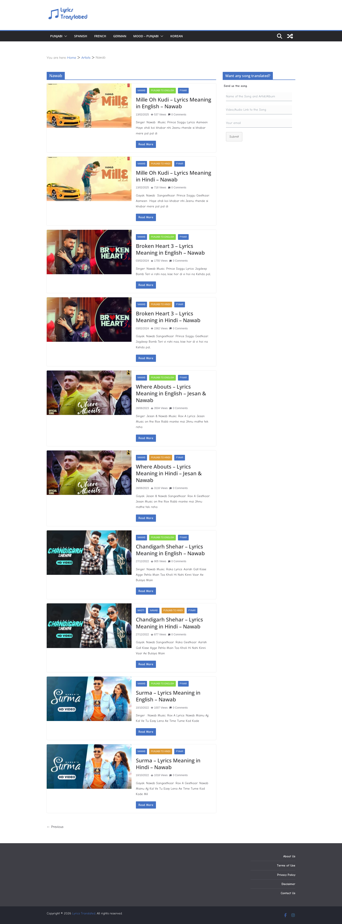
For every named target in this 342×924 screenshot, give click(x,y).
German (119, 36)
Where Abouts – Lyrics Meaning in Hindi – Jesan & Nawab (169, 473)
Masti (141, 610)
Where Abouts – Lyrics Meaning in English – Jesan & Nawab (171, 393)
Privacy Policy (286, 875)
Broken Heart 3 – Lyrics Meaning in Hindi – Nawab (168, 317)
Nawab (141, 90)
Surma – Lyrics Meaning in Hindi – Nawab (168, 764)
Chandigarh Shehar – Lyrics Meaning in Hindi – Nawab (169, 623)
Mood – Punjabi (146, 36)
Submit (234, 137)
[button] (64, 36)
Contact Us (288, 893)
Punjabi (56, 36)
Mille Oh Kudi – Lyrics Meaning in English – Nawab (173, 103)
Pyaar (183, 90)
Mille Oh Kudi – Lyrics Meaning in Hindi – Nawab (173, 176)
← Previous (55, 827)
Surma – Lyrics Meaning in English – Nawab (168, 696)
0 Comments (177, 114)
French (100, 36)
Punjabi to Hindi (160, 163)
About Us (289, 856)
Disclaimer (288, 884)
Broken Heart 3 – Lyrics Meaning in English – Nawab (170, 249)
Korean (176, 36)
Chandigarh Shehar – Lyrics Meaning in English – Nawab (170, 550)
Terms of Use (286, 865)
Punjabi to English (162, 90)
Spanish (80, 36)
